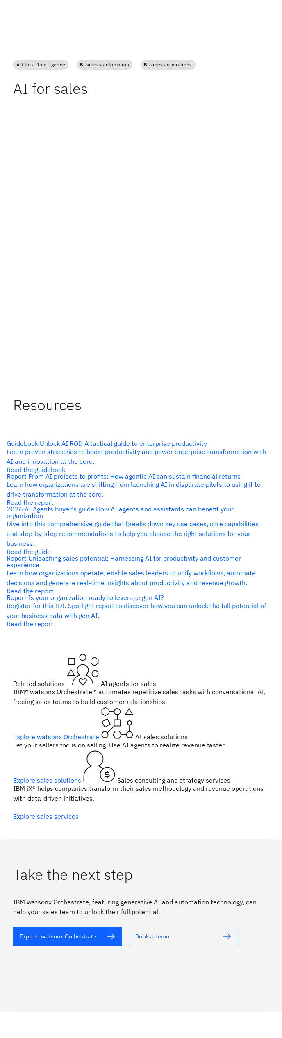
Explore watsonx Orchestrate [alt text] (57, 737)
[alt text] (138, 456)
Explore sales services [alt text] (46, 816)
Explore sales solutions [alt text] (48, 780)
